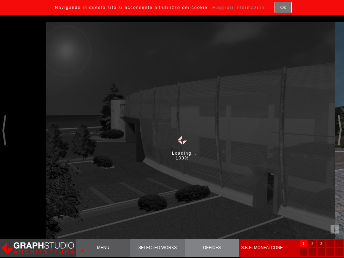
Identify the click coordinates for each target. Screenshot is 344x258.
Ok (283, 7)
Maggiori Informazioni (239, 7)
